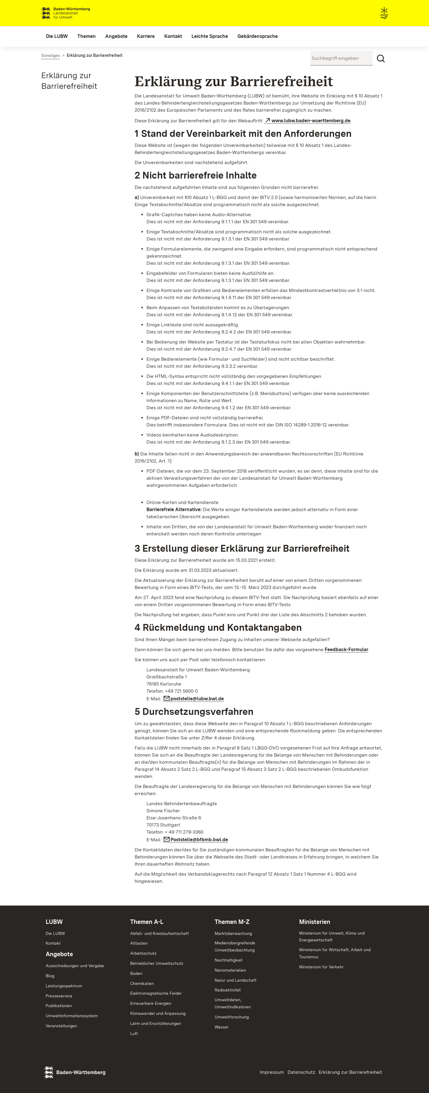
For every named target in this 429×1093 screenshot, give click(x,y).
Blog (50, 975)
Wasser (222, 1027)
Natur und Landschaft (235, 980)
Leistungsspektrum (64, 985)
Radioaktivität (228, 990)
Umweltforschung (232, 1017)
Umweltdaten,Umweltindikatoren (233, 1003)
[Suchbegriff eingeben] (341, 58)
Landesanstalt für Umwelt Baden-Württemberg (76, 13)
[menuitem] (57, 36)
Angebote (59, 954)
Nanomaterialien (230, 970)
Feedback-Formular (346, 649)
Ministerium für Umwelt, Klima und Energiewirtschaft (332, 937)
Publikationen (59, 1005)
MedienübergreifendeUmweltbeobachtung (235, 946)
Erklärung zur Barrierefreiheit (350, 1072)
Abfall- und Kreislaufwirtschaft (159, 933)
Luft (134, 1033)
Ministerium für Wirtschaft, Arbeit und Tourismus (335, 953)
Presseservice (59, 996)
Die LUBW (55, 933)
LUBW (54, 921)
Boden (136, 973)
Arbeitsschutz (143, 953)
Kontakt (53, 943)
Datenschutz (301, 1072)
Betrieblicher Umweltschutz (156, 963)
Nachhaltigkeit (229, 960)
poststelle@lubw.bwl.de (197, 699)
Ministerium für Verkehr (321, 966)
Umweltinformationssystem (72, 1015)
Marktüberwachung (233, 933)
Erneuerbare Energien (150, 1003)
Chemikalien (142, 983)
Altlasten (139, 943)
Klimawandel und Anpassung (158, 1013)
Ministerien (314, 921)
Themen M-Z (232, 921)
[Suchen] (381, 59)
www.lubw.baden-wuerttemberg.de (311, 120)
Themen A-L (146, 921)
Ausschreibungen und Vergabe (75, 965)
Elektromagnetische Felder (156, 993)
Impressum (272, 1072)
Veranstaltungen (61, 1025)
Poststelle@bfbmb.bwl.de (199, 839)
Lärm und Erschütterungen (155, 1023)
